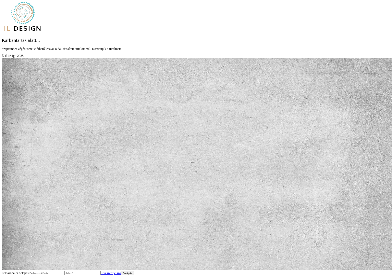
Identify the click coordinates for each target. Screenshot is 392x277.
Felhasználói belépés (15, 273)
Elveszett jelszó (111, 273)
